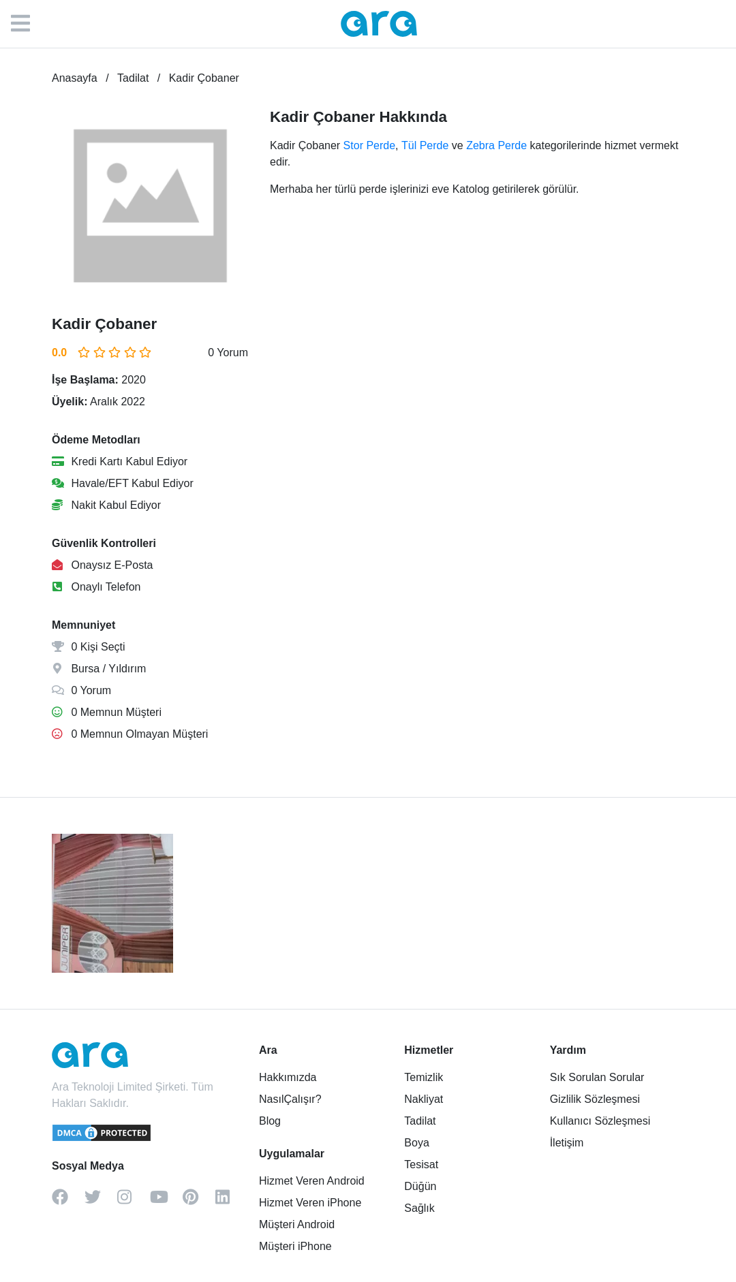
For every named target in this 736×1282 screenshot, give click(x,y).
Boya (416, 1142)
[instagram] (133, 1201)
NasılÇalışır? (290, 1099)
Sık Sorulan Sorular (597, 1077)
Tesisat (421, 1164)
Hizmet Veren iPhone (310, 1202)
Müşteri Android (297, 1224)
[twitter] (101, 1201)
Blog (270, 1121)
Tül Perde (424, 145)
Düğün (420, 1186)
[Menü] (27, 23)
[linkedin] (231, 1201)
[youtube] (166, 1201)
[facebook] (68, 1201)
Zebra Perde (496, 145)
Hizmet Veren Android (312, 1181)
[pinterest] (199, 1201)
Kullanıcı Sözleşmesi (600, 1121)
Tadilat (419, 1121)
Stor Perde (369, 145)
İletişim (567, 1142)
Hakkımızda (287, 1077)
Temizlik (423, 1077)
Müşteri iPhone (295, 1246)
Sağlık (419, 1208)
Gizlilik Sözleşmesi (595, 1099)
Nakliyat (423, 1099)
